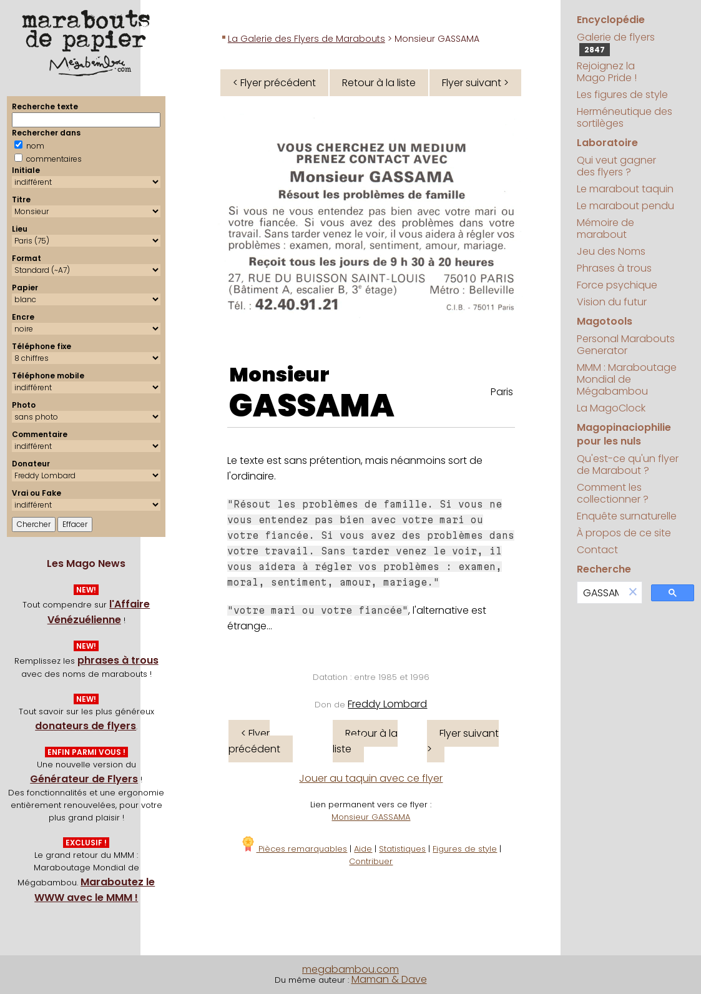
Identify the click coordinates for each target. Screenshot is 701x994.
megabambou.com (350, 969)
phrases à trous (118, 660)
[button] (632, 593)
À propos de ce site (624, 533)
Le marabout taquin (625, 189)
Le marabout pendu (625, 206)
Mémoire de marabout (605, 228)
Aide (363, 849)
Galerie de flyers (616, 43)
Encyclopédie (611, 19)
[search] (601, 593)
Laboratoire (607, 142)
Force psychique (617, 285)
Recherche (604, 569)
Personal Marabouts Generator (626, 345)
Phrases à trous (614, 268)
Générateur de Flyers (84, 779)
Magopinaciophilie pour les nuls (624, 434)
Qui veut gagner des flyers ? (616, 166)
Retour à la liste (379, 83)
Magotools (604, 321)
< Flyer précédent (274, 83)
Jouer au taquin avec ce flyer (371, 778)
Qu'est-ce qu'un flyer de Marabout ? (628, 464)
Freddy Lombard (387, 704)
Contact (597, 550)
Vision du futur (612, 302)
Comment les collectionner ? (613, 493)
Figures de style (465, 849)
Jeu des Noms (611, 251)
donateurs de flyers (85, 726)
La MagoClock (611, 408)
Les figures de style (622, 94)
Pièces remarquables (293, 849)
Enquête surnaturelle (627, 516)
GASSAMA (312, 406)
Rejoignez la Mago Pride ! (607, 72)
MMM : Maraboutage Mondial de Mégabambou (627, 379)
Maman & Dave (389, 979)
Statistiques (402, 849)
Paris (502, 392)
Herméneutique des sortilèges (624, 117)
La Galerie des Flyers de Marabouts (306, 38)
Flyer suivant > (475, 83)
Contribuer (371, 861)
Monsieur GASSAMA (370, 817)
